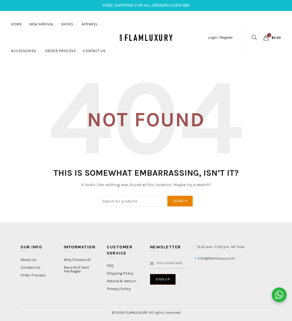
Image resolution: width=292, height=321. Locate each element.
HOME (16, 24)
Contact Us (30, 267)
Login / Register (220, 38)
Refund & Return (121, 281)
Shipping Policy (120, 273)
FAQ (110, 265)
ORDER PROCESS (60, 51)
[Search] (254, 37)
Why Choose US (77, 259)
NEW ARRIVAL (41, 24)
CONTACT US (94, 51)
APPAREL (90, 24)
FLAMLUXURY (136, 312)
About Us (28, 259)
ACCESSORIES (23, 51)
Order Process (33, 275)
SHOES (67, 24)
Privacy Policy (119, 289)
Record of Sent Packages (76, 269)
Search (180, 201)
